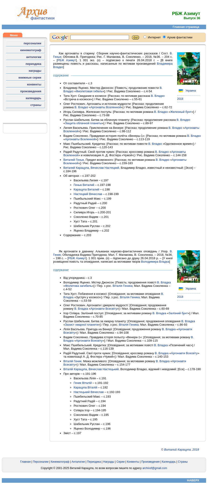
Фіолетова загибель (78, 286)
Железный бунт (180, 111)
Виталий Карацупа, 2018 (181, 449)
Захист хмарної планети (81, 324)
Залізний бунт (178, 313)
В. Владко (158, 96)
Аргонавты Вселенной (106, 107)
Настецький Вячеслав (89, 392)
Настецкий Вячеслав (88, 194)
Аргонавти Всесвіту (104, 308)
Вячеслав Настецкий (105, 167)
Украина (186, 90)
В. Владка (164, 282)
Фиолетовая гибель (89, 91)
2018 (180, 98)
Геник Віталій (83, 383)
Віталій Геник (72, 361)
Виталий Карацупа (76, 167)
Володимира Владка (155, 261)
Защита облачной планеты (83, 123)
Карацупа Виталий (86, 189)
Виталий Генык (73, 159)
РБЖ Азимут (66, 60)
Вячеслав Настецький (104, 369)
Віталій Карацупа (75, 369)
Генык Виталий (84, 185)
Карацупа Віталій (85, 387)
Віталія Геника (122, 286)
